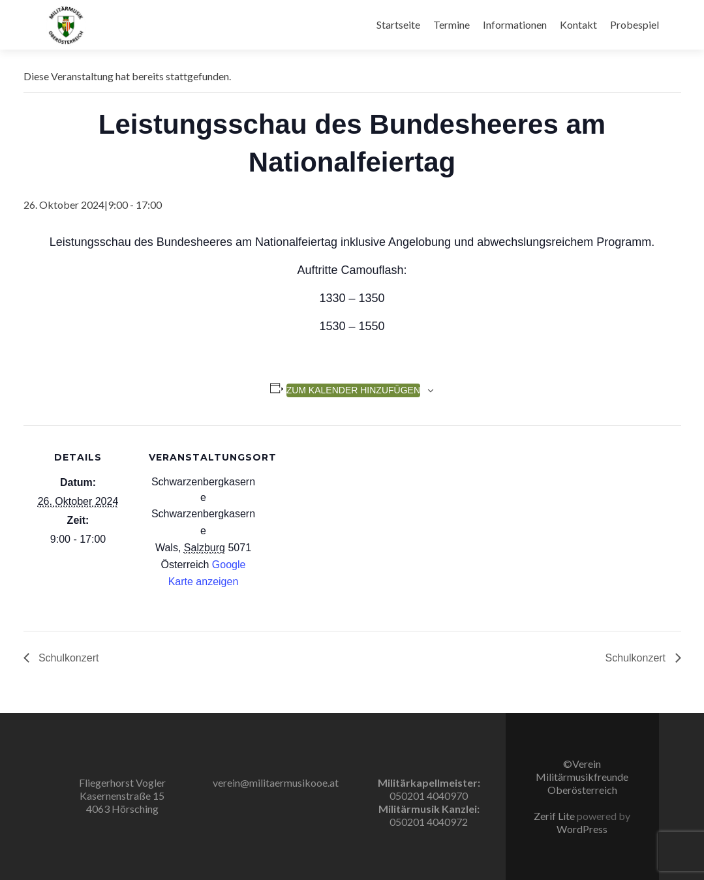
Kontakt (578, 24)
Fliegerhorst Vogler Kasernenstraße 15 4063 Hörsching (122, 795)
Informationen (515, 24)
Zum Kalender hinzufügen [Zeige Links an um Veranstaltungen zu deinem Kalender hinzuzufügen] (353, 390)
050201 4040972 (429, 821)
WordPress (582, 829)
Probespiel (634, 24)
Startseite (398, 24)
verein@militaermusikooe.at (276, 782)
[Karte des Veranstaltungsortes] (343, 515)
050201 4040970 (429, 795)
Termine (451, 24)
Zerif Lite (555, 816)
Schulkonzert (67, 657)
